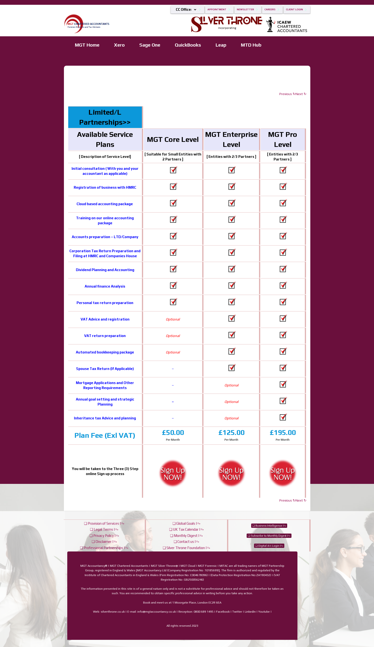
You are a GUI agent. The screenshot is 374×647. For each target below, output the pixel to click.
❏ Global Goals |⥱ (186, 523)
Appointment (217, 9)
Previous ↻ (287, 94)
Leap (221, 45)
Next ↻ (301, 94)
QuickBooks (188, 45)
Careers (270, 9)
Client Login (294, 9)
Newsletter (245, 9)
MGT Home (87, 45)
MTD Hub (251, 45)
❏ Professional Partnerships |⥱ (104, 548)
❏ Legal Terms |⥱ (104, 529)
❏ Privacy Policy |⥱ (104, 536)
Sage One (149, 45)
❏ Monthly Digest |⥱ (186, 536)
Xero (119, 45)
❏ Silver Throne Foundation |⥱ (186, 548)
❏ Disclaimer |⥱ (104, 542)
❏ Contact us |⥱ (186, 542)
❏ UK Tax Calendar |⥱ (186, 529)
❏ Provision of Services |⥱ (104, 523)
